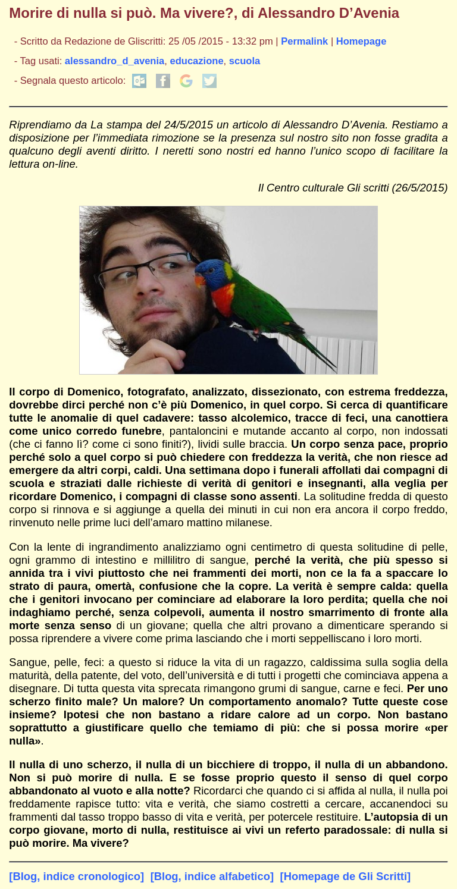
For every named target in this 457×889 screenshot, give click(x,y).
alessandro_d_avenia (114, 61)
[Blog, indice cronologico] (76, 876)
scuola (244, 61)
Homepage (361, 41)
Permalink (304, 41)
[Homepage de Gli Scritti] (345, 876)
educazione (196, 61)
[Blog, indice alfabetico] (212, 876)
